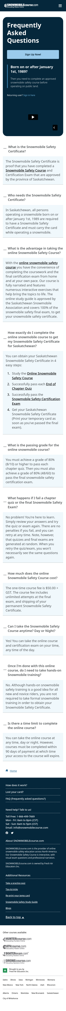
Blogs (8, 908)
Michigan (29, 980)
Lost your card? (15, 792)
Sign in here (29, 95)
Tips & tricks (12, 889)
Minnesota (40, 980)
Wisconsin (51, 985)
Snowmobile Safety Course (26, 170)
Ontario (15, 993)
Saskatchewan (53, 993)
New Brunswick (38, 993)
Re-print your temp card (18, 895)
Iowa (21, 980)
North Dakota (31, 985)
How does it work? (16, 785)
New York (19, 985)
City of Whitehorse (10, 998)
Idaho (5, 980)
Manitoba (25, 993)
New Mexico (8, 985)
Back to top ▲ (15, 917)
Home (13, 770)
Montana (51, 980)
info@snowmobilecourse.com (30, 827)
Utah (42, 985)
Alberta (6, 993)
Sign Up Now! (33, 54)
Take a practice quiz (15, 883)
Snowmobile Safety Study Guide (22, 901)
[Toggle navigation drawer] (60, 5)
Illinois (13, 980)
